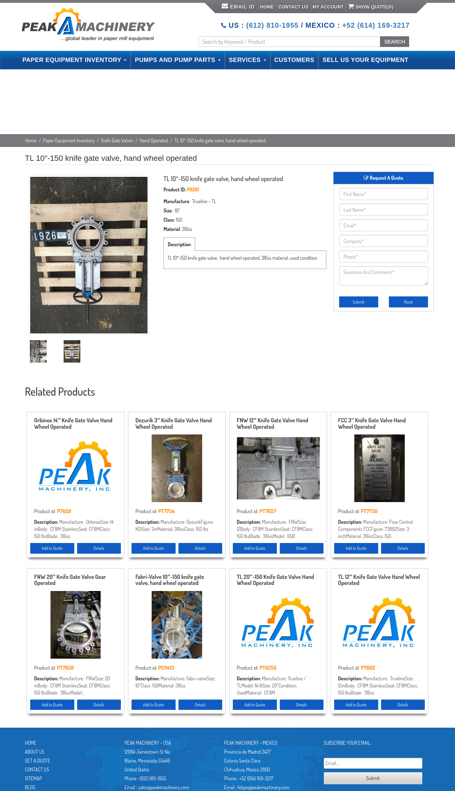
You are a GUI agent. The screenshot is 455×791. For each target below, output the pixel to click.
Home (267, 7)
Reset (408, 302)
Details (98, 548)
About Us (34, 752)
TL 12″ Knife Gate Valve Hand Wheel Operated (379, 580)
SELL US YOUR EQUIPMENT (365, 60)
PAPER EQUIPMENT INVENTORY (74, 60)
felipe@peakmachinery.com (263, 787)
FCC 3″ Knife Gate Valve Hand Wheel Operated (372, 423)
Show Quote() (371, 6)
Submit (358, 302)
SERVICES (247, 60)
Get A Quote (37, 761)
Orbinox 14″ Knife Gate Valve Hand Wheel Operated (73, 423)
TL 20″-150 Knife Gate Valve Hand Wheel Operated (275, 580)
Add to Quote (52, 548)
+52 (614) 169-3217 (376, 25)
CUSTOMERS (294, 60)
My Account (328, 7)
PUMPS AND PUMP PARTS (177, 60)
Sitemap (33, 778)
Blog (30, 787)
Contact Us (293, 7)
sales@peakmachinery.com (163, 787)
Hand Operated (154, 140)
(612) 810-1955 (272, 25)
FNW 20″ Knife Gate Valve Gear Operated (70, 580)
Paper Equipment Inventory (69, 140)
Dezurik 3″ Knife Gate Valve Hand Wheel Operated (173, 423)
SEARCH (394, 41)
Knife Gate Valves (117, 140)
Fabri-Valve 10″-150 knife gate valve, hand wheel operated (169, 580)
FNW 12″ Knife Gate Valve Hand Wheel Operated (272, 423)
